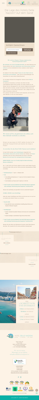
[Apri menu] (3, 3)
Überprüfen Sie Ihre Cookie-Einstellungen (19, 372)
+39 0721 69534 (21, 350)
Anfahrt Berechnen (12, 52)
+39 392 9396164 (22, 352)
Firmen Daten (19, 369)
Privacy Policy (19, 367)
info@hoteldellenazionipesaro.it (19, 354)
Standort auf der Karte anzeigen (27, 50)
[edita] (26, 393)
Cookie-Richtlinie (19, 366)
